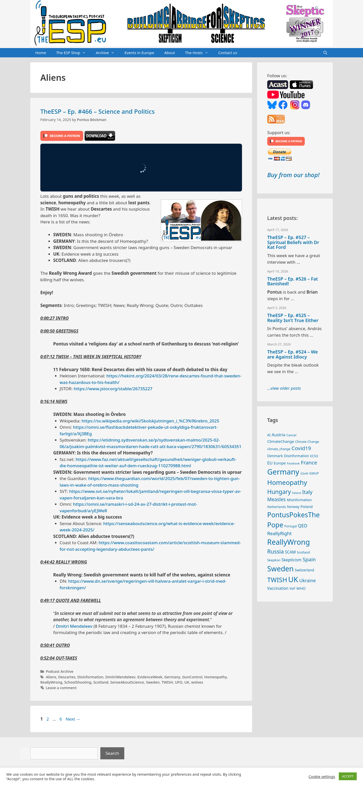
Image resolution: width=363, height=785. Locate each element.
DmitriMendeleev (120, 677)
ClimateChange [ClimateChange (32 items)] (280, 441)
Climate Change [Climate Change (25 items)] (307, 441)
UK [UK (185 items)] (293, 579)
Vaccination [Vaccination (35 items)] (277, 588)
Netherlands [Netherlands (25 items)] (276, 506)
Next (73, 719)
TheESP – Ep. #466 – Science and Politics (97, 111)
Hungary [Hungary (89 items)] (279, 492)
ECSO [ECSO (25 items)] (314, 456)
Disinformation (90, 677)
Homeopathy (215, 677)
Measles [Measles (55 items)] (276, 499)
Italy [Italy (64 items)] (307, 491)
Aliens (51, 677)
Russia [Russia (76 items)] (275, 551)
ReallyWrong (51, 682)
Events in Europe (139, 52)
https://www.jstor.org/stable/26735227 (113, 388)
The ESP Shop (73, 53)
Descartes (66, 677)
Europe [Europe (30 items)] (280, 463)
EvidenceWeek (149, 677)
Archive (107, 53)
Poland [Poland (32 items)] (306, 506)
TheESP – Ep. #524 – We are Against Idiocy (292, 354)
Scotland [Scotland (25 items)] (303, 552)
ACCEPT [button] (348, 776)
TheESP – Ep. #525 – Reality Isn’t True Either (292, 317)
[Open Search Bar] (325, 53)
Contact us (227, 52)
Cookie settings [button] (322, 776)
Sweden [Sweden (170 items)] (280, 568)
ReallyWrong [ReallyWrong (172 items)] (288, 542)
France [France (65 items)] (309, 462)
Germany (172, 677)
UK (186, 682)
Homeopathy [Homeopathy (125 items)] (287, 482)
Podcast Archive (59, 671)
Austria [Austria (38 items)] (278, 435)
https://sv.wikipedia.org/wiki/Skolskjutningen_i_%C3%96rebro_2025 (150, 421)
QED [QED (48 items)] (302, 526)
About (169, 52)
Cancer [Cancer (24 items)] (291, 435)
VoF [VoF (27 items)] (292, 588)
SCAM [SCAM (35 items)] (290, 552)
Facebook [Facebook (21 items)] (293, 463)
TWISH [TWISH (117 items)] (277, 579)
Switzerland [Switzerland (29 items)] (304, 570)
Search (112, 753)
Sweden (153, 682)
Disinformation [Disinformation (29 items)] (296, 455)
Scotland (100, 682)
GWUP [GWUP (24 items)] (314, 473)
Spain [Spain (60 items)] (309, 559)
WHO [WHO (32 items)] (301, 588)
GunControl (192, 677)
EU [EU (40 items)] (270, 463)
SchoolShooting (78, 682)
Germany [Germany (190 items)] (283, 472)
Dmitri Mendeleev (74, 626)
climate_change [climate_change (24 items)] (278, 449)
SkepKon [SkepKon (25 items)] (273, 560)
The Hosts (199, 53)
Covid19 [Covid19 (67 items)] (301, 448)
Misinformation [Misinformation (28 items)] (299, 499)
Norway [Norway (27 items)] (293, 506)
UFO (179, 682)
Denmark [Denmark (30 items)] (275, 455)
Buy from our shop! (293, 175)
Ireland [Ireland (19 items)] (296, 493)
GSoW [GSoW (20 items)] (304, 473)
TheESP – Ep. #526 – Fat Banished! (292, 281)
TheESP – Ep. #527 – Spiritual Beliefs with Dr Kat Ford (293, 242)
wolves (197, 682)
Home (40, 52)
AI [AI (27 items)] (268, 435)
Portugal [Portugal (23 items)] (290, 526)
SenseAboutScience (127, 682)
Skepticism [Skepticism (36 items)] (292, 560)
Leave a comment (61, 687)
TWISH (167, 682)
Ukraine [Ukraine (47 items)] (307, 580)
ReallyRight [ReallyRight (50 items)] (279, 533)
